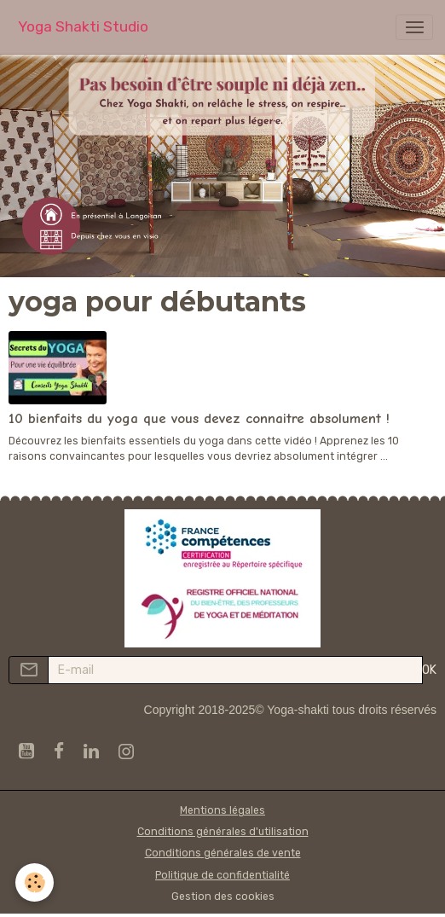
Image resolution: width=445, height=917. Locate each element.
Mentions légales (222, 810)
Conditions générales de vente (223, 853)
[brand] (83, 27)
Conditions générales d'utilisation (223, 832)
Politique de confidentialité (222, 875)
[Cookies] (34, 882)
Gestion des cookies (223, 896)
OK (429, 670)
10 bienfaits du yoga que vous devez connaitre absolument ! (199, 418)
